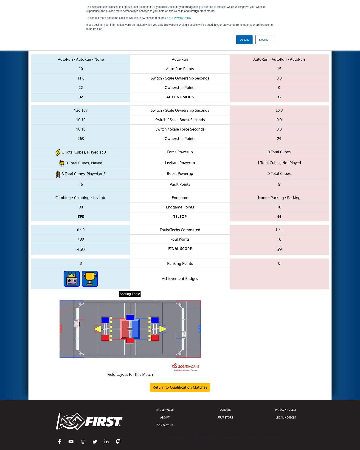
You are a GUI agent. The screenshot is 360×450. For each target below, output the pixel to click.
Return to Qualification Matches (180, 387)
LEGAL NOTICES (286, 417)
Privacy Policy (178, 18)
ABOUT (164, 417)
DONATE (225, 410)
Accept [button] (244, 39)
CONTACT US (165, 425)
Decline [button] (263, 39)
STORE (225, 417)
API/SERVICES (165, 410)
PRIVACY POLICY (285, 410)
